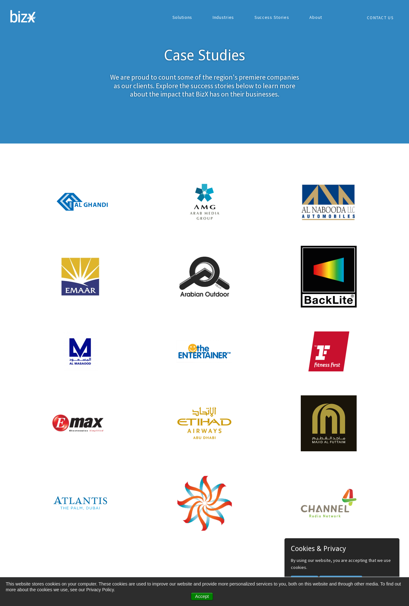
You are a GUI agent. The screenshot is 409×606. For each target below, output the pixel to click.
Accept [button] (202, 596)
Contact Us (380, 17)
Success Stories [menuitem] (271, 17)
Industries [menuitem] (223, 17)
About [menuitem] (315, 17)
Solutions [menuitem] (182, 17)
